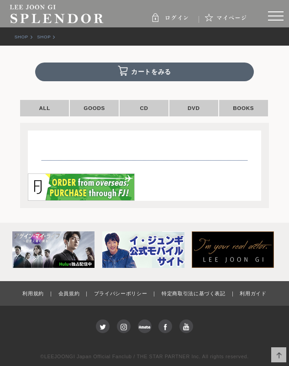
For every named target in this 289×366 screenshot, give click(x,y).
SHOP (21, 36)
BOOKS (243, 108)
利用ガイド (253, 293)
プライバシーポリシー (120, 293)
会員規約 (69, 293)
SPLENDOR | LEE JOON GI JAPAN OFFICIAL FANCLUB (57, 13)
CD (144, 108)
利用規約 (33, 293)
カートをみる (151, 71)
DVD (194, 108)
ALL (44, 108)
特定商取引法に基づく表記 (194, 293)
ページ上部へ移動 (278, 354)
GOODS (94, 108)
